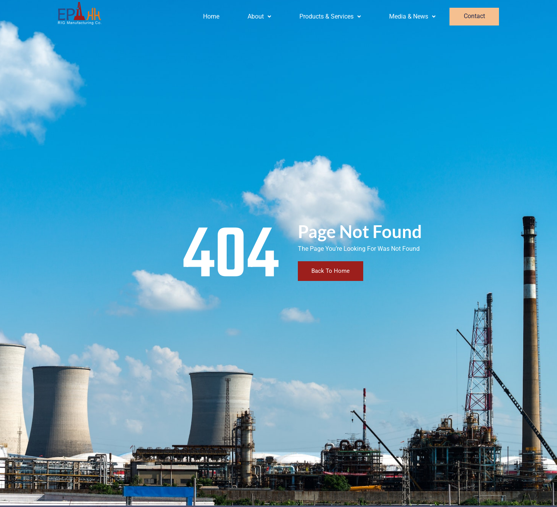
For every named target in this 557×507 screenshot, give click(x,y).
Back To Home (330, 270)
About (260, 16)
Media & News (413, 16)
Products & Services (330, 16)
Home (211, 16)
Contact (474, 16)
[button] (259, 17)
